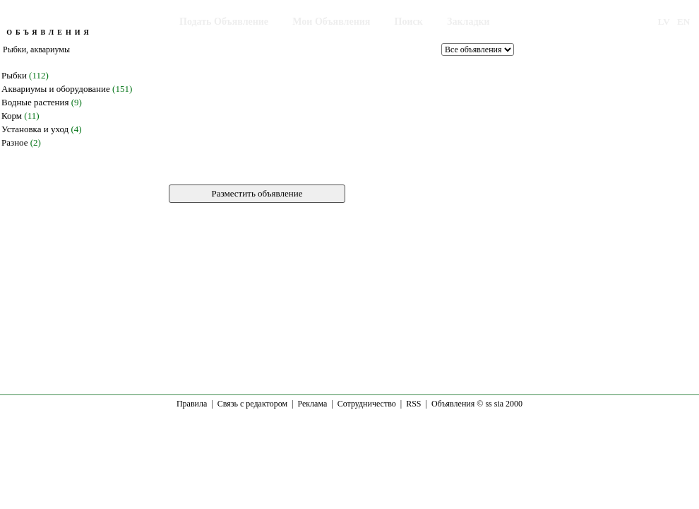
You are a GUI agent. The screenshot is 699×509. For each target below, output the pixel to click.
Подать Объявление (223, 21)
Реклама (312, 404)
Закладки (468, 21)
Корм (11, 115)
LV (664, 21)
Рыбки (14, 75)
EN (683, 21)
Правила (192, 404)
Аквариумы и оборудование (55, 88)
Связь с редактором (252, 404)
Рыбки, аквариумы (36, 49)
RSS (413, 404)
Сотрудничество (366, 404)
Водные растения (35, 102)
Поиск (409, 21)
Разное (14, 142)
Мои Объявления (331, 21)
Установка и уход (34, 129)
